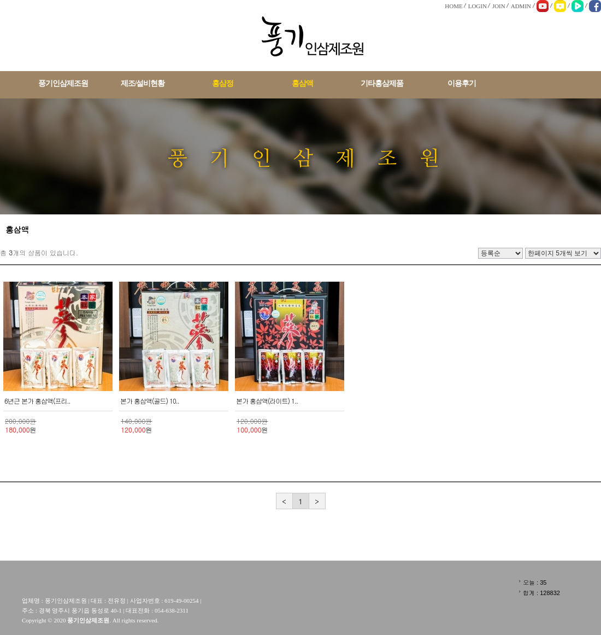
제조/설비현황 (143, 83)
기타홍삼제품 (382, 83)
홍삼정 (222, 83)
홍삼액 (302, 83)
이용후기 (461, 83)
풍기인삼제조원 (63, 83)
